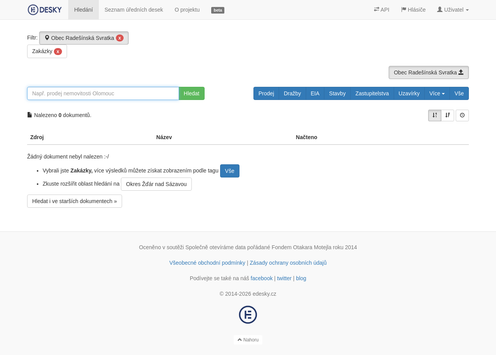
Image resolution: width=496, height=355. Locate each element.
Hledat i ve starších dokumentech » (74, 201)
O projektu (187, 10)
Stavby (337, 93)
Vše (459, 93)
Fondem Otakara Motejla (301, 247)
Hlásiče (413, 10)
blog (301, 278)
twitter (284, 278)
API (381, 10)
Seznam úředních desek (134, 10)
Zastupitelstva (372, 93)
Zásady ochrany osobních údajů (288, 263)
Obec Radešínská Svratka (84, 37)
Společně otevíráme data (216, 247)
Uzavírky (409, 93)
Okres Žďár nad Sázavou (156, 184)
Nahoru (248, 340)
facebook (262, 278)
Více (437, 93)
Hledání (83, 10)
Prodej (266, 93)
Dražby (292, 93)
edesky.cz (264, 294)
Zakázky (47, 51)
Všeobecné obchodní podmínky (207, 263)
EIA (315, 93)
